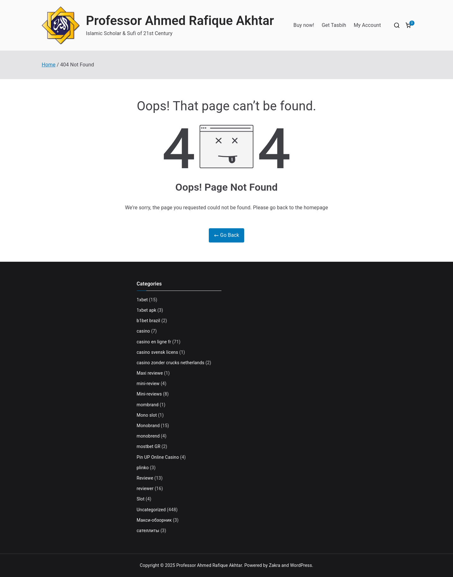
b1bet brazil (148, 320)
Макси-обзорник (154, 520)
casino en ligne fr (154, 341)
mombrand (148, 404)
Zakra (274, 565)
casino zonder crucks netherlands (170, 362)
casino (143, 331)
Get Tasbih (334, 25)
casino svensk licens (157, 352)
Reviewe (145, 478)
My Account (367, 25)
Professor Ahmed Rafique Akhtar (180, 20)
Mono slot (147, 415)
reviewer (145, 488)
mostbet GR (148, 446)
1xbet (142, 299)
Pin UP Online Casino (158, 457)
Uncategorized (151, 509)
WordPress (301, 565)
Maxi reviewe (150, 373)
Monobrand (148, 425)
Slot (141, 498)
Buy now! (303, 25)
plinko (143, 467)
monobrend (148, 436)
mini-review (148, 383)
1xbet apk (146, 310)
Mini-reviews (149, 393)
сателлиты (148, 530)
